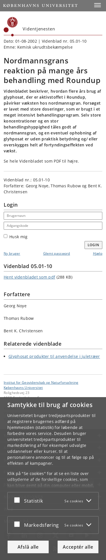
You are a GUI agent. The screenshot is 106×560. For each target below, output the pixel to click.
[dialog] (53, 478)
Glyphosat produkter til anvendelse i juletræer (54, 356)
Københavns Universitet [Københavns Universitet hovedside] (23, 387)
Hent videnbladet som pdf (29, 277)
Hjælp (98, 253)
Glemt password (56, 253)
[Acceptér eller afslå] (18, 499)
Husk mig (15, 236)
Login (93, 244)
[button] (97, 5)
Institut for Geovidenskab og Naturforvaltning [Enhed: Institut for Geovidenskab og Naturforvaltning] (41, 382)
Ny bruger (12, 253)
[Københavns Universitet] (11, 26)
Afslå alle (28, 547)
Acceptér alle (78, 547)
